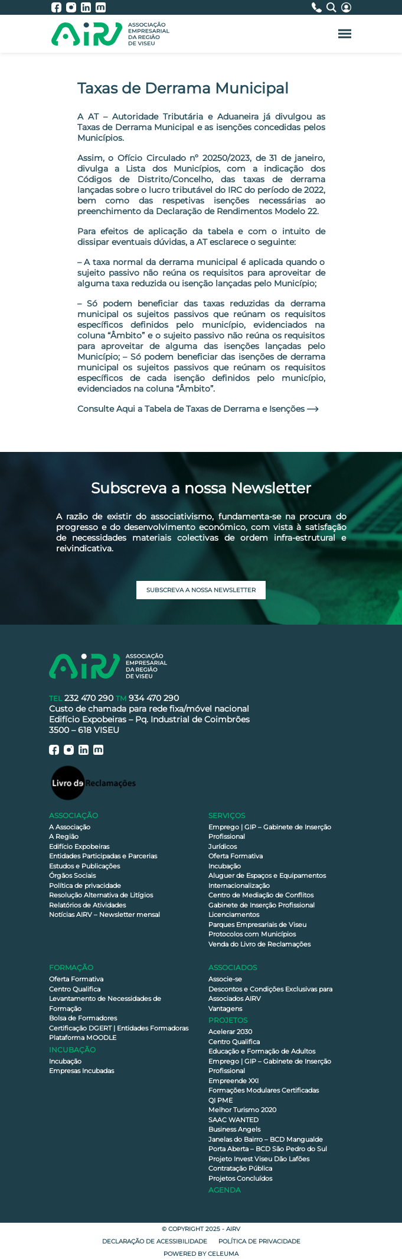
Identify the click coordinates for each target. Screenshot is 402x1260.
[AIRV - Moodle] (101, 7)
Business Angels (234, 1129)
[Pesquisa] (333, 7)
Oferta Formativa (235, 856)
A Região (64, 836)
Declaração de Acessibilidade (154, 1241)
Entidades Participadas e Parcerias (103, 856)
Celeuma (223, 1254)
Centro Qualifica (74, 989)
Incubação (224, 866)
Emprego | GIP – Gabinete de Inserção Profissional (269, 832)
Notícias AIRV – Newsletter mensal (104, 914)
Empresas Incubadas (81, 1071)
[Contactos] (319, 7)
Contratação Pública (240, 1168)
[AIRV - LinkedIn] (88, 7)
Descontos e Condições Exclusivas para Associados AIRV (270, 994)
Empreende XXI (233, 1081)
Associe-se (225, 979)
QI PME (220, 1100)
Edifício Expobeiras (79, 846)
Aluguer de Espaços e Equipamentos (267, 875)
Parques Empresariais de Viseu (257, 924)
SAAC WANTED (233, 1120)
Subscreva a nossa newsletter (201, 590)
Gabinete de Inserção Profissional (261, 905)
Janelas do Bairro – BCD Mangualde (265, 1139)
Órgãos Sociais (72, 875)
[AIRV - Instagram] (73, 7)
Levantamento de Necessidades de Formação (105, 1003)
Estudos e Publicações (84, 866)
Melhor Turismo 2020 (242, 1110)
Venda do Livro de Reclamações (259, 944)
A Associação (69, 827)
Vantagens (225, 1008)
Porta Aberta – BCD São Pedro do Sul (267, 1149)
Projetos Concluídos (240, 1178)
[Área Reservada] (346, 7)
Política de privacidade (85, 885)
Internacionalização (239, 885)
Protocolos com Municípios (252, 934)
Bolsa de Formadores (83, 1018)
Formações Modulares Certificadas (263, 1090)
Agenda (224, 1189)
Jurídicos (222, 846)
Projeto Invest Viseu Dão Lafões (258, 1159)
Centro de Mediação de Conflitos (260, 895)
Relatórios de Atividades (87, 905)
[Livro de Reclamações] (93, 782)
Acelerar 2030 (230, 1032)
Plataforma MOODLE (82, 1037)
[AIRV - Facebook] (58, 7)
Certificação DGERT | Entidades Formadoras (118, 1028)
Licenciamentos (233, 914)
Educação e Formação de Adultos (261, 1051)
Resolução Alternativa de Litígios (101, 895)
